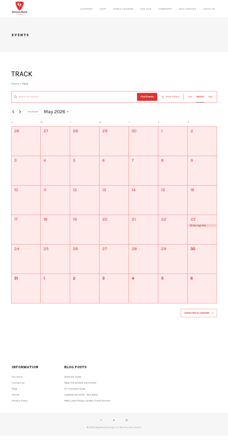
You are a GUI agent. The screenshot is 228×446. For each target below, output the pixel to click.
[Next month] (20, 122)
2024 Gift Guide (72, 387)
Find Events (148, 96)
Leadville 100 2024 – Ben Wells (81, 405)
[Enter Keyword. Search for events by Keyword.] (74, 96)
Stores (15, 405)
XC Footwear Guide (74, 399)
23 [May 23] (192, 229)
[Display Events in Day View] (210, 96)
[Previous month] (13, 122)
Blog (14, 399)
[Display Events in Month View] (200, 96)
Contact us (18, 393)
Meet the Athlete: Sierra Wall (80, 393)
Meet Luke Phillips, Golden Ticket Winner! (87, 411)
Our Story (17, 387)
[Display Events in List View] (190, 96)
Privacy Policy (19, 411)
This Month (33, 122)
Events (15, 83)
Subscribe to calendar (197, 323)
